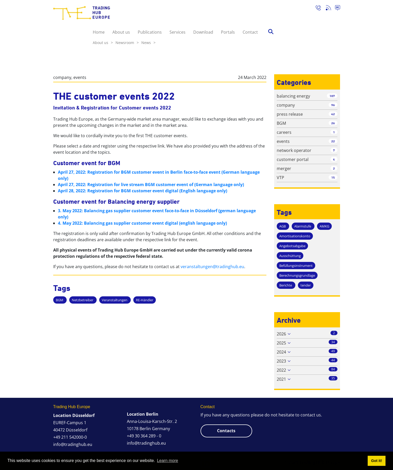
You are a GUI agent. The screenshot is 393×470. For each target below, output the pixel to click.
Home (99, 32)
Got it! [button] (376, 461)
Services (177, 32)
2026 (281, 334)
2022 (281, 370)
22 (333, 141)
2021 (281, 379)
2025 (281, 343)
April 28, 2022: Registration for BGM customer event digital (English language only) (142, 191)
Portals (228, 32)
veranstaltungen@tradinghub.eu (212, 266)
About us (121, 32)
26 (333, 123)
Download (203, 32)
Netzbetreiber (83, 300)
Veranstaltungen (115, 300)
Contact (250, 32)
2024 (281, 352)
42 (333, 114)
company (62, 77)
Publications (150, 32)
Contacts (226, 431)
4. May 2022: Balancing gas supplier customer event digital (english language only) (142, 223)
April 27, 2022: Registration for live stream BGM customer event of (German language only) (151, 184)
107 (332, 96)
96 (333, 105)
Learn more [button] (167, 460)
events (79, 77)
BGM (60, 300)
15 (333, 177)
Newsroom (127, 42)
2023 (281, 361)
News (148, 42)
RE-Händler (144, 300)
